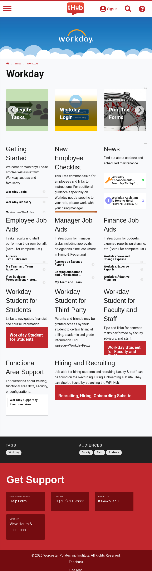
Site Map (76, 547)
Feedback (76, 539)
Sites (18, 63)
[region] (27, 200)
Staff (99, 452)
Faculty (86, 452)
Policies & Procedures (76, 563)
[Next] (139, 110)
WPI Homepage (76, 555)
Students (113, 452)
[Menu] (7, 9)
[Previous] (13, 110)
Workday (32, 63)
